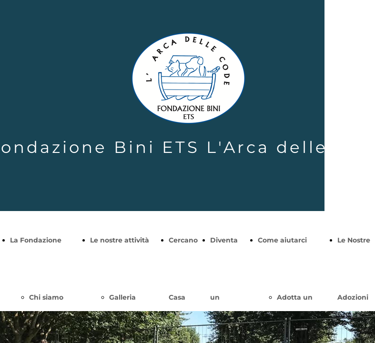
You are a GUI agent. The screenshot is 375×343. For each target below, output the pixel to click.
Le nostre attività (119, 240)
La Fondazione (35, 240)
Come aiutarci (282, 240)
